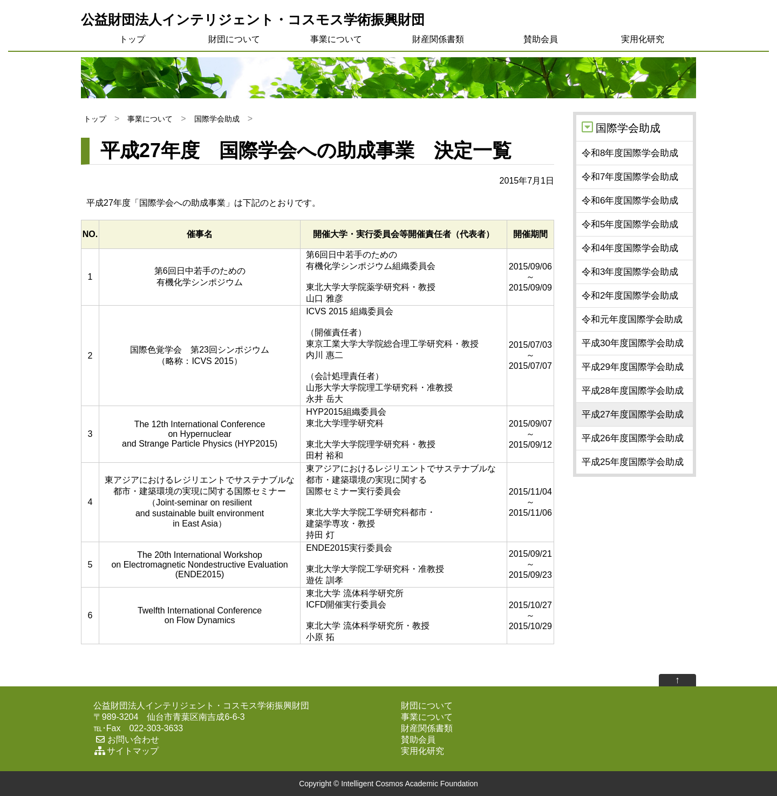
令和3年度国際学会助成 (630, 272)
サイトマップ (126, 750)
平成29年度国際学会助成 (633, 367)
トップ (132, 39)
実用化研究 (642, 39)
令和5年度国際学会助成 (630, 224)
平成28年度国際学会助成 (633, 391)
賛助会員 (540, 39)
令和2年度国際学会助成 (630, 296)
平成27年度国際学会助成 (633, 414)
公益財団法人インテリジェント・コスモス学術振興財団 (253, 19)
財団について (234, 39)
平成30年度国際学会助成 (633, 343)
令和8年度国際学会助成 (630, 153)
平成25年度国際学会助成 (633, 462)
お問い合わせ (126, 739)
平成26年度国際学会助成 (633, 438)
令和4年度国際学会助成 (630, 248)
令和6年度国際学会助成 (630, 200)
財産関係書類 (438, 39)
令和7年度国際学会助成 (630, 177)
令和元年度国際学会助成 (632, 319)
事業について (336, 39)
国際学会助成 (217, 118)
